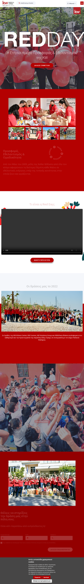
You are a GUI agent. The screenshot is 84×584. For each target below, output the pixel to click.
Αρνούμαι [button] (46, 577)
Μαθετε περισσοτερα (42, 260)
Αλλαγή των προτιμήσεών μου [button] (42, 581)
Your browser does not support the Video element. (42, 232)
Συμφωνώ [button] (37, 577)
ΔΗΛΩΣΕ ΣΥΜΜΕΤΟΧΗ (42, 65)
